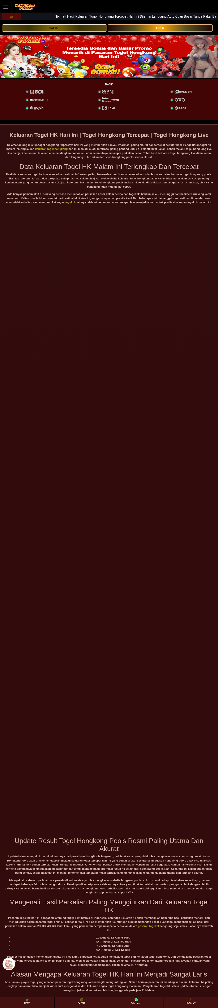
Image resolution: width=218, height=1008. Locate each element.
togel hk (70, 202)
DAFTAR (54, 28)
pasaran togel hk (149, 926)
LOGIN (160, 28)
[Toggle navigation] (6, 7)
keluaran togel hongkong (51, 148)
